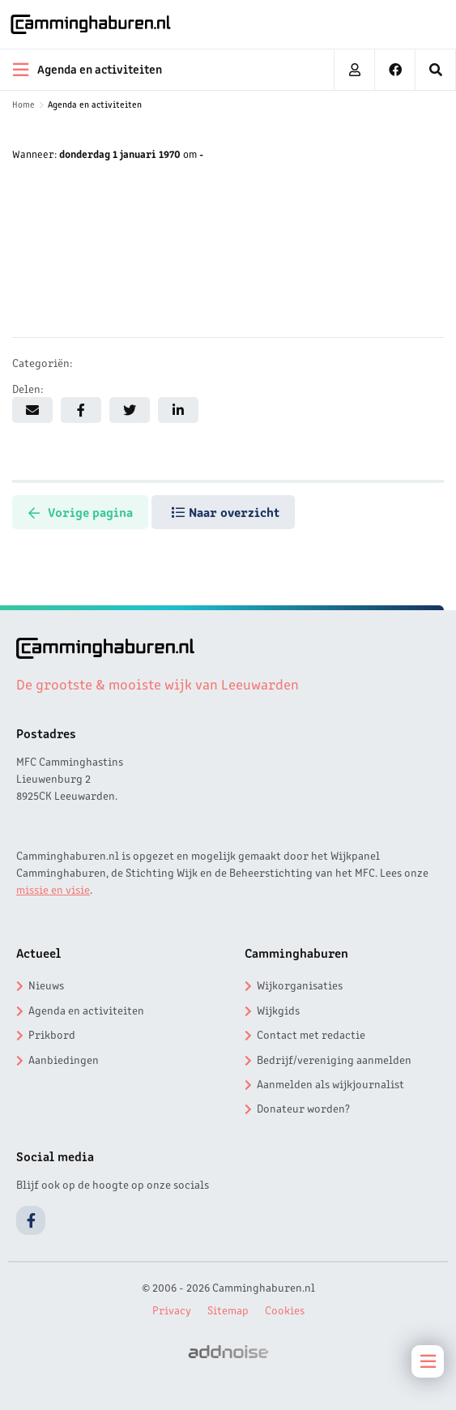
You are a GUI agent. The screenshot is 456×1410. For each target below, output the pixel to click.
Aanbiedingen (63, 1059)
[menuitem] (436, 69)
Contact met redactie (311, 1034)
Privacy (171, 1309)
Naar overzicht (226, 511)
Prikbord (51, 1034)
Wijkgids (278, 1010)
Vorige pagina (80, 511)
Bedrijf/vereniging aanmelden (334, 1059)
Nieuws (46, 984)
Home (23, 103)
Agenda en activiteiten (95, 103)
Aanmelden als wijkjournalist (330, 1083)
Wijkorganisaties (300, 984)
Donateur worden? (303, 1108)
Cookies (285, 1309)
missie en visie (53, 889)
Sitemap (228, 1309)
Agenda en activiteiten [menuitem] (87, 69)
